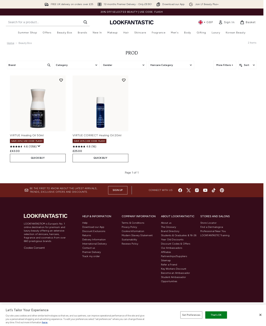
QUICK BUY (38, 157)
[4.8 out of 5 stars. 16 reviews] (84, 146)
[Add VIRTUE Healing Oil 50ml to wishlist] (61, 80)
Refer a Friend (169, 264)
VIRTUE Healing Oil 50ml (27, 135)
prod (132, 53)
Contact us (88, 247)
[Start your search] (47, 22)
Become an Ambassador (175, 273)
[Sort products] (247, 65)
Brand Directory (170, 231)
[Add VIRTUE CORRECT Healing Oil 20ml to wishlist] (124, 80)
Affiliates (166, 252)
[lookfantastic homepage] (132, 22)
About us (166, 222)
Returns (86, 235)
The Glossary (168, 227)
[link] (226, 22)
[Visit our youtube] (205, 190)
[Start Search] (85, 22)
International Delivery (94, 243)
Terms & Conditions (133, 222)
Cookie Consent (34, 247)
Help (85, 222)
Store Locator (208, 222)
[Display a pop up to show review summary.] (39, 146)
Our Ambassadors (171, 247)
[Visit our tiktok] (213, 190)
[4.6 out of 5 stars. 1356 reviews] (23, 146)
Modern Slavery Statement (137, 235)
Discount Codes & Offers (175, 243)
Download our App (93, 227)
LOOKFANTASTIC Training (214, 235)
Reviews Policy (130, 243)
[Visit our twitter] (188, 190)
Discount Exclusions (93, 231)
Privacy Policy (129, 227)
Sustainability (129, 239)
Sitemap (166, 260)
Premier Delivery (91, 252)
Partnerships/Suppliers (174, 256)
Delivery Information (94, 239)
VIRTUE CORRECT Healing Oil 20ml (97, 135)
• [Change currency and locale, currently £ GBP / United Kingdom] (205, 22)
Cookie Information (133, 231)
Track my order (91, 256)
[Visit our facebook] (180, 190)
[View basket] (248, 22)
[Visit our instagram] (197, 190)
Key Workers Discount (173, 268)
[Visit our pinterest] (222, 190)
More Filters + (224, 65)
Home (10, 43)
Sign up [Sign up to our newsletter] (118, 190)
